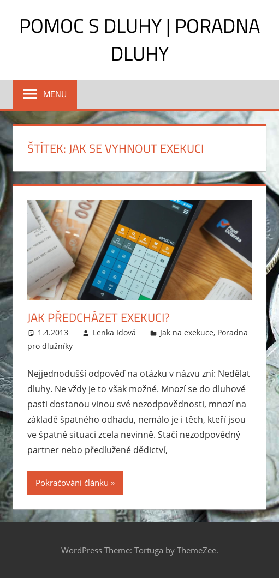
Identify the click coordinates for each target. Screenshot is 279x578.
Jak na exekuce (186, 332)
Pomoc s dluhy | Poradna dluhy (139, 39)
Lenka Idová (114, 332)
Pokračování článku (72, 482)
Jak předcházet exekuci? (98, 317)
